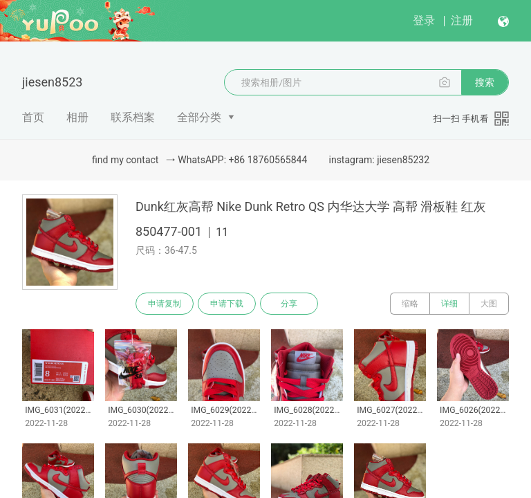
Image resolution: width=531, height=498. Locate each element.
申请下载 (226, 303)
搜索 (484, 82)
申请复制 (164, 303)
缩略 (410, 303)
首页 (33, 117)
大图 (489, 303)
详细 (449, 303)
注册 (462, 20)
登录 (424, 20)
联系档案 (133, 117)
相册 (77, 117)
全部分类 (199, 117)
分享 (289, 303)
